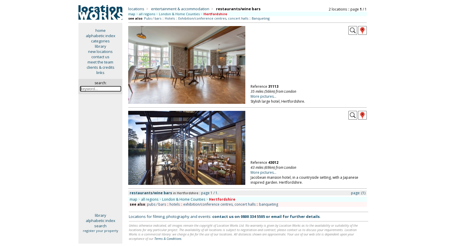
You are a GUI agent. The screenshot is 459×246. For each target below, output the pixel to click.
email (276, 216)
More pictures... (263, 96)
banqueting (268, 204)
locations (136, 8)
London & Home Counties (179, 14)
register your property (100, 230)
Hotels (170, 18)
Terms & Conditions (167, 238)
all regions (147, 14)
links (100, 72)
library (100, 46)
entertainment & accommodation (180, 8)
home (100, 30)
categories (100, 41)
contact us (100, 56)
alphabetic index (100, 35)
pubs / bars (156, 204)
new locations (100, 51)
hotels (174, 204)
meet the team (100, 62)
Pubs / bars (152, 18)
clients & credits (100, 67)
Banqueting (261, 18)
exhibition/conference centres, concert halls (219, 204)
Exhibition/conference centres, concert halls (213, 18)
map (131, 14)
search (100, 225)
